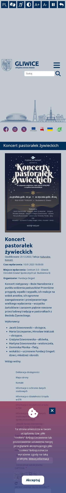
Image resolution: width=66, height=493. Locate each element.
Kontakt (19, 382)
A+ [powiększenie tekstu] (37, 4)
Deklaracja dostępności (27, 372)
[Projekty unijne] (33, 129)
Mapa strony (22, 377)
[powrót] (61, 4)
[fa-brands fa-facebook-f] (6, 129)
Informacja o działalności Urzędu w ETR (32, 398)
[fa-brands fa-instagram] (15, 129)
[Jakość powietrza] (59, 129)
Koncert (9, 259)
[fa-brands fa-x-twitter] (24, 129)
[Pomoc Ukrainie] (50, 129)
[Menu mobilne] (57, 65)
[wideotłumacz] (12, 4)
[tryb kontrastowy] (28, 4)
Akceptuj (33, 480)
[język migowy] (20, 4)
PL (4, 4)
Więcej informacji (39, 458)
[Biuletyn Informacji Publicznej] (42, 129)
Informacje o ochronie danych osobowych (31, 390)
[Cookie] (52, 411)
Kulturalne (45, 256)
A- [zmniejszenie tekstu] (45, 4)
